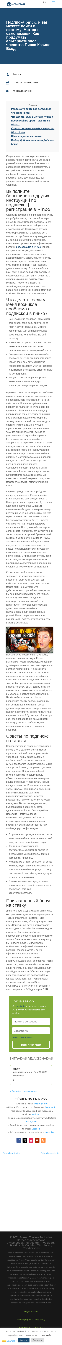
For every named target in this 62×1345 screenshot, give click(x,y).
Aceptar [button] (24, 1340)
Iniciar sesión (31, 1045)
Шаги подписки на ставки (26, 136)
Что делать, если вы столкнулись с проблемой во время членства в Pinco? (32, 120)
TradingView (40, 1103)
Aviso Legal (15, 1242)
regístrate (20, 1006)
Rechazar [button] (37, 1340)
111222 (16, 1069)
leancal (17, 74)
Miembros (18, 1075)
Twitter (36, 1114)
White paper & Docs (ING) (31, 1319)
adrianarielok (25, 1072)
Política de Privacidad (39, 1242)
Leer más (46, 1335)
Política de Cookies (23, 1245)
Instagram (31, 1121)
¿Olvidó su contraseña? (22, 1037)
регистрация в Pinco (28, 247)
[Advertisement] (31, 1190)
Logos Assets (31, 1311)
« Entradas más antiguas (23, 1091)
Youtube (49, 1132)
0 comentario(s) (22, 90)
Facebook (50, 1107)
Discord (35, 1128)
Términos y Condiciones (37, 1247)
